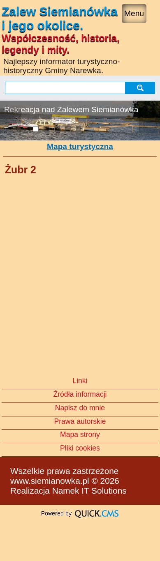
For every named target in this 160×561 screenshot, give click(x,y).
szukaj (141, 87)
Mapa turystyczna (80, 146)
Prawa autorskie (80, 421)
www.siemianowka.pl (49, 480)
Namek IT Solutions (89, 490)
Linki (79, 381)
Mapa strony (80, 434)
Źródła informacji (80, 394)
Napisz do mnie (80, 408)
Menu (134, 13)
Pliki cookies (80, 448)
